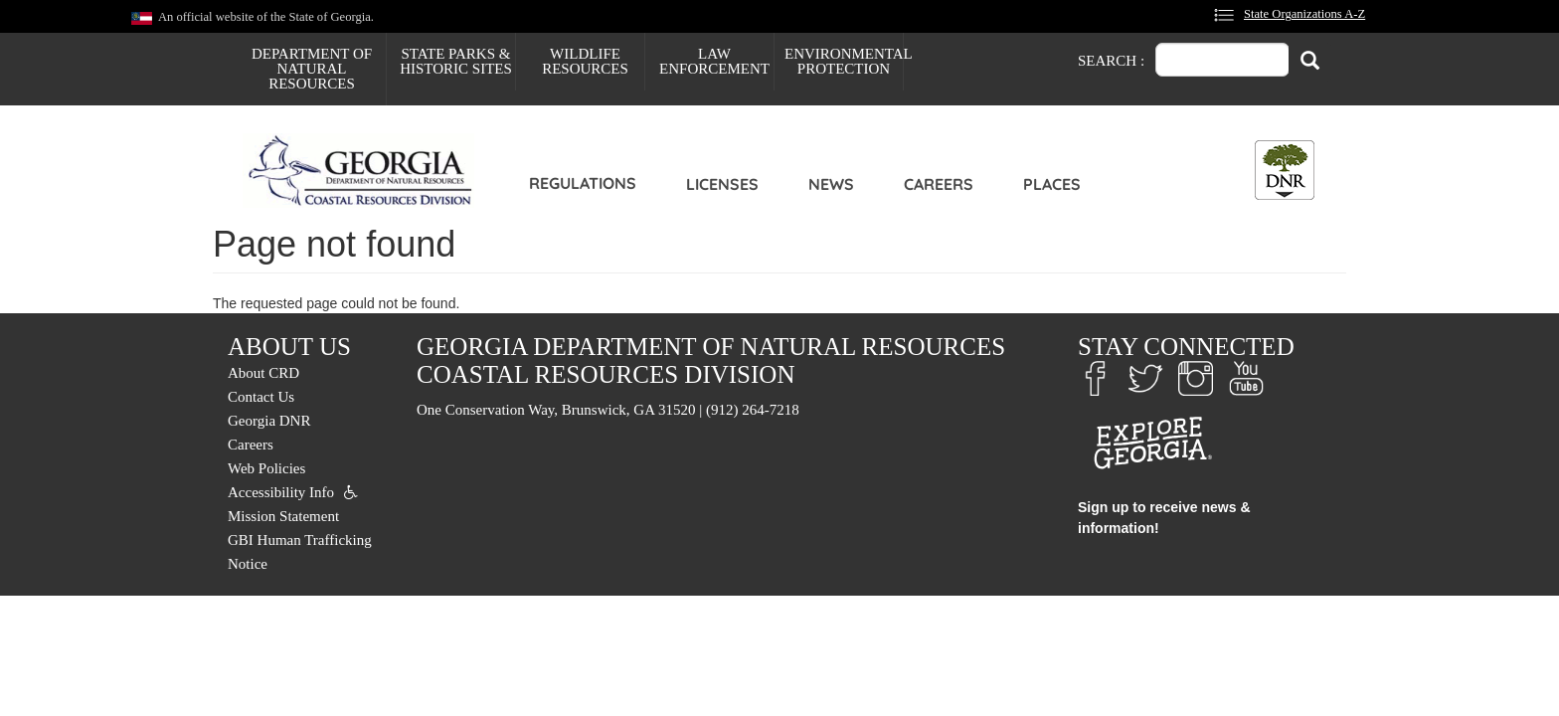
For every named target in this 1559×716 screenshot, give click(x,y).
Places (1052, 184)
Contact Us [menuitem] (261, 397)
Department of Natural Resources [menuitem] (312, 68)
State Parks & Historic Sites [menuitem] (456, 61)
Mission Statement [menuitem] (283, 516)
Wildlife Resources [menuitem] (585, 61)
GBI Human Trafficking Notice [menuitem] (300, 552)
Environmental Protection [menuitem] (843, 61)
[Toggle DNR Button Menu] (1284, 170)
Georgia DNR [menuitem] (269, 421)
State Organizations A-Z (1304, 14)
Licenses (722, 184)
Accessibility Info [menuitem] (281, 492)
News (831, 184)
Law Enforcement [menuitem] (714, 61)
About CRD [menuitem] (263, 373)
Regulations (582, 183)
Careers (938, 184)
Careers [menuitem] (250, 444)
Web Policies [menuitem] (266, 468)
